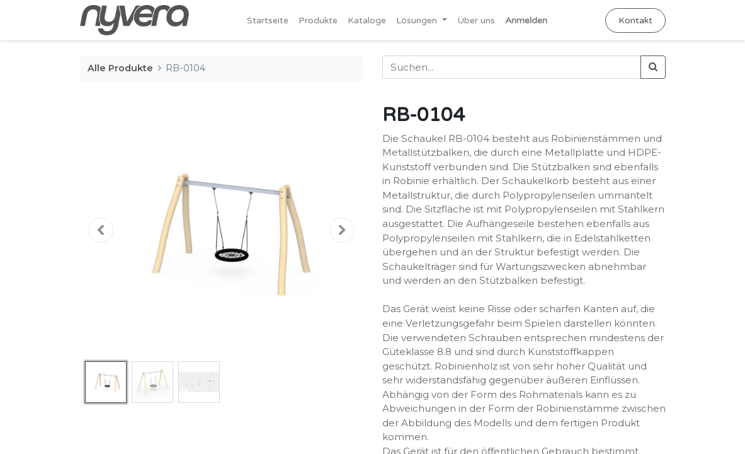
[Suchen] (653, 67)
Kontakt (635, 20)
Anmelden (526, 20)
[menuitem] (267, 20)
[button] (101, 230)
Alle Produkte (120, 68)
